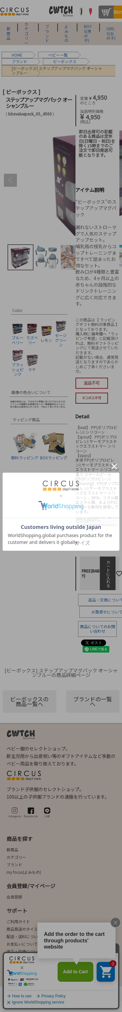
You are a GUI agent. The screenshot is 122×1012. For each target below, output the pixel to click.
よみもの (66, 33)
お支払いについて (22, 944)
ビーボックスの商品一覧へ (29, 701)
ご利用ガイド (18, 921)
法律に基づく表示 (23, 995)
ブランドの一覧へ (92, 701)
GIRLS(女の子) (110, 33)
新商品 (8, 33)
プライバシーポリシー (95, 995)
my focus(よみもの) (24, 872)
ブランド (47, 33)
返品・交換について (24, 951)
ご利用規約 (57, 995)
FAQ (10, 959)
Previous (10, 180)
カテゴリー (26, 33)
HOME (17, 55)
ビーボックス (64, 61)
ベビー (54, 55)
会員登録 (14, 896)
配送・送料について (24, 936)
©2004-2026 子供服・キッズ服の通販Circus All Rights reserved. (61, 1006)
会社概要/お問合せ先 (36, 973)
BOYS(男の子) (88, 33)
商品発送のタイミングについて (34, 929)
